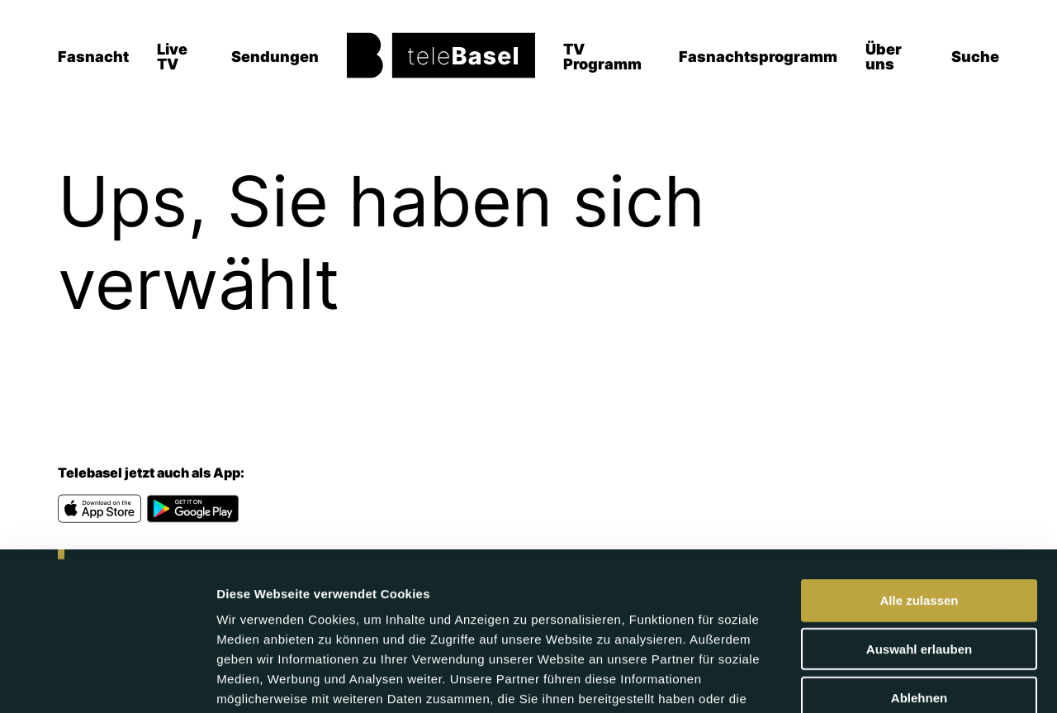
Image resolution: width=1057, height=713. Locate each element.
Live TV (172, 56)
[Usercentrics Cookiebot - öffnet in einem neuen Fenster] (107, 680)
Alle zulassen (918, 495)
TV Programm (602, 56)
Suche (975, 56)
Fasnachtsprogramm (758, 56)
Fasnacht (93, 56)
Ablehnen (919, 593)
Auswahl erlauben (919, 544)
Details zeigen (878, 680)
